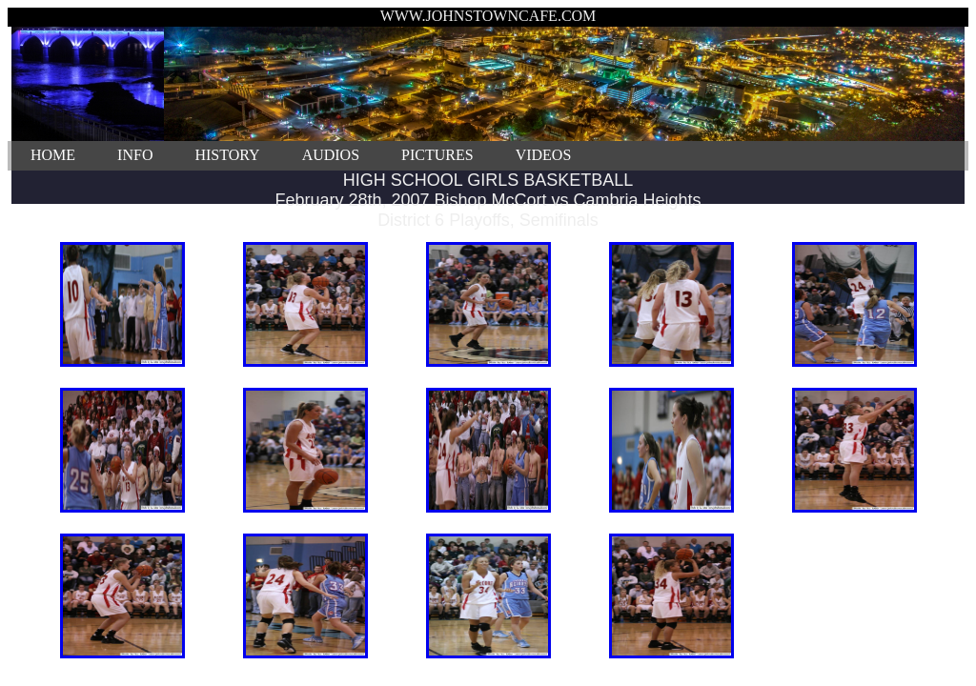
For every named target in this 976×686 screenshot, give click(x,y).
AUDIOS (330, 155)
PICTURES (437, 155)
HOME (52, 155)
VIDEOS (544, 155)
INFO (134, 155)
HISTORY (226, 155)
